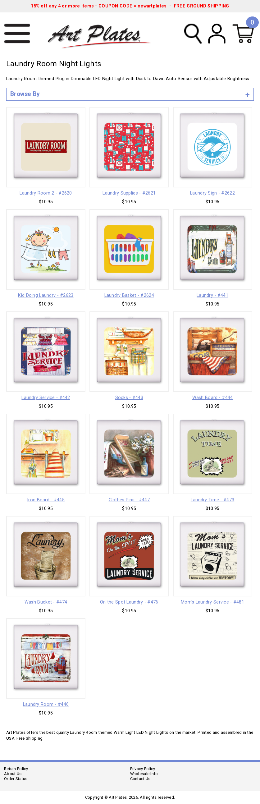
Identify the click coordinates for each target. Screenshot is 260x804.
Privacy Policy (142, 768)
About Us (12, 773)
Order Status (15, 778)
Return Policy (16, 768)
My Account (217, 33)
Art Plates (103, 34)
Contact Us (140, 778)
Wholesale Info (144, 773)
